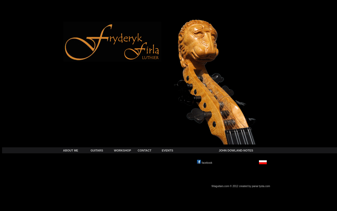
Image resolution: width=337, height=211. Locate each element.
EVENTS (167, 150)
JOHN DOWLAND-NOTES (236, 150)
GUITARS (96, 150)
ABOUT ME (70, 150)
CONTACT (144, 150)
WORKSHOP (122, 150)
